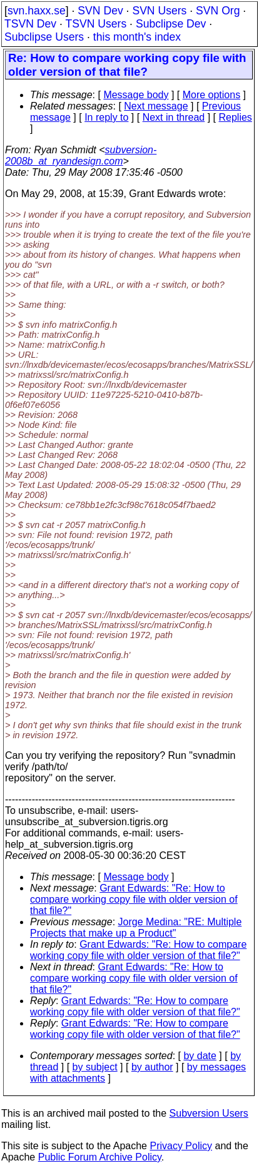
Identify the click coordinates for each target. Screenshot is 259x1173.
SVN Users (159, 10)
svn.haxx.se (37, 10)
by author (152, 1067)
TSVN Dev (30, 24)
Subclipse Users (44, 37)
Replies (235, 117)
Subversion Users (209, 1113)
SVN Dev (100, 10)
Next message (156, 106)
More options (212, 94)
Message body (135, 94)
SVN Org (218, 10)
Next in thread (174, 117)
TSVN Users (95, 24)
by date (199, 1055)
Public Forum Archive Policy (99, 1157)
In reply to (106, 117)
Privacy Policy (181, 1145)
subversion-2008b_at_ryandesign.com (80, 155)
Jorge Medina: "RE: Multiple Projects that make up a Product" (135, 927)
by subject (95, 1067)
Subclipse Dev (171, 24)
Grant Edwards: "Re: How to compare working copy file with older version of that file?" (134, 899)
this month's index (137, 37)
